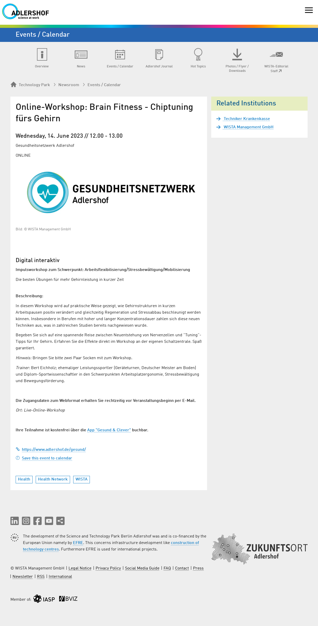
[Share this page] (60, 521)
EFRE (78, 543)
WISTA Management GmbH (248, 127)
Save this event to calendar (44, 458)
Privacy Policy (108, 568)
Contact (182, 568)
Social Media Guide (142, 568)
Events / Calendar (104, 85)
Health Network (53, 479)
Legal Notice (79, 568)
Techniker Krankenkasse (246, 119)
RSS (41, 577)
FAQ (167, 568)
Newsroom (68, 85)
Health (24, 479)
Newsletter (23, 577)
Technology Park (30, 85)
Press (198, 568)
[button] (14, 521)
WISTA (82, 479)
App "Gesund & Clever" (109, 430)
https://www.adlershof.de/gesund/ (51, 450)
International (60, 577)
